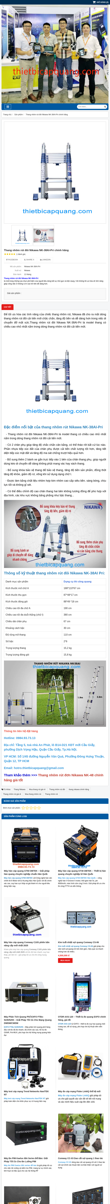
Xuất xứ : (18, 270)
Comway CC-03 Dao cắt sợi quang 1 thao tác (80, 1067)
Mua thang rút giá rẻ (37, 789)
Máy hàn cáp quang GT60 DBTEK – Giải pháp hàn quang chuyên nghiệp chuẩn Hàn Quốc (27, 872)
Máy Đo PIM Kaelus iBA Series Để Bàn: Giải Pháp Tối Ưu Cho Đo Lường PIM (26, 1069)
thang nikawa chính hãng (79, 789)
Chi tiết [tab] (7, 307)
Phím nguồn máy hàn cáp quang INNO (23, 1091)
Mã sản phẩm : (16, 266)
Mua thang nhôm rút (33, 794)
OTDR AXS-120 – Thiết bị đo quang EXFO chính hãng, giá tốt (82, 973)
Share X (29, 260)
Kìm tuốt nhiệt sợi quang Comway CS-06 (78, 942)
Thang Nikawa (19, 789)
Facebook (12, 260)
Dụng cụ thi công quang (78, 581)
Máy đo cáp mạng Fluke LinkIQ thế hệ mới (79, 1046)
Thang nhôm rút (51, 794)
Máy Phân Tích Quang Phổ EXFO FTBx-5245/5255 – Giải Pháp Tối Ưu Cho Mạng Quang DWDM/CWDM (28, 1020)
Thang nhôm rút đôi (57, 789)
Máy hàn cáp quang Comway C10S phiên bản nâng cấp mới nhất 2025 (27, 944)
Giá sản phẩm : (14, 293)
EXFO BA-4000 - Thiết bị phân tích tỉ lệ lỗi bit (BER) (80, 1092)
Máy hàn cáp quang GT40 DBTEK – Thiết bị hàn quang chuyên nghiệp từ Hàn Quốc (82, 872)
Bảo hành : (17, 274)
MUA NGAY (65, 960)
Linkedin (45, 260)
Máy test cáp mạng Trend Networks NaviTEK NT (26, 1047)
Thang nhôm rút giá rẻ (12, 794)
